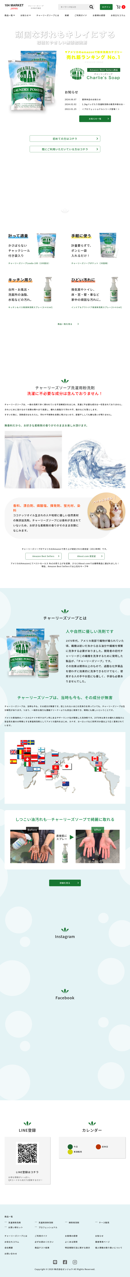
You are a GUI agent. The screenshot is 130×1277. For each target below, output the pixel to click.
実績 (67, 15)
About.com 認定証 (86, 556)
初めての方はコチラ (65, 138)
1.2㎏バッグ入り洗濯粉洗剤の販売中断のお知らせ (103, 104)
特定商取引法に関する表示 (77, 1247)
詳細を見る (65, 883)
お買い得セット (15, 1227)
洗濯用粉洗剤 (14, 1222)
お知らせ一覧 (95, 118)
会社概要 (9, 1247)
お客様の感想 (99, 15)
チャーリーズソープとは (47, 15)
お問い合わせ (11, 1253)
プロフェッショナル (48, 1227)
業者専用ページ (102, 1241)
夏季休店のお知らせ (91, 99)
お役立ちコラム (118, 15)
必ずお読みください (44, 1241)
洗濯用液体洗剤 (46, 1222)
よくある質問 (71, 1241)
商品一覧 (9, 15)
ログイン (106, 7)
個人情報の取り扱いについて (108, 1247)
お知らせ (24, 15)
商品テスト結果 (42, 1247)
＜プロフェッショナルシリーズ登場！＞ (101, 109)
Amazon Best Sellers (43, 556)
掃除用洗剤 (74, 1222)
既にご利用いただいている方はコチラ (65, 149)
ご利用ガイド (81, 15)
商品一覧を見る (65, 324)
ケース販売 (104, 1222)
